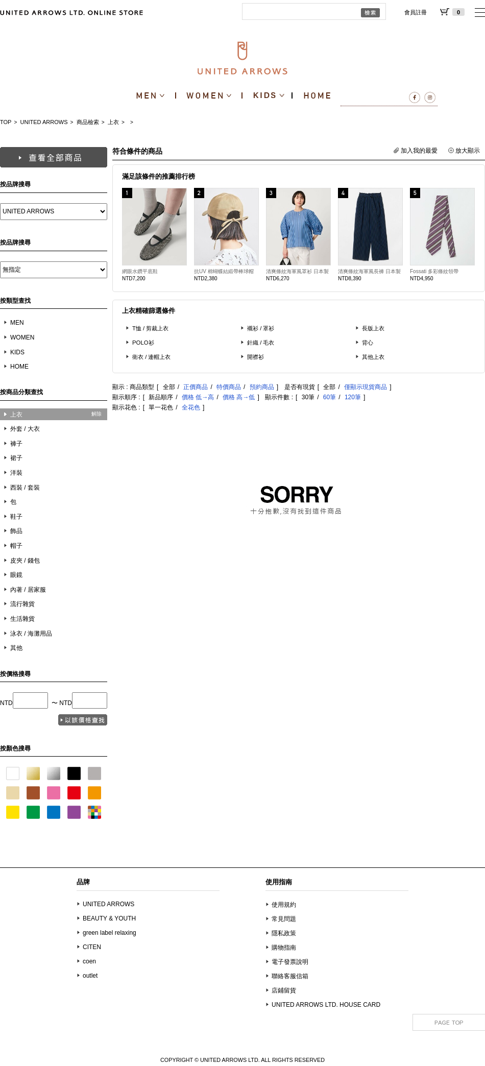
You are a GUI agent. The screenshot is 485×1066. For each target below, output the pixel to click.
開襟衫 (255, 357)
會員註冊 (415, 12)
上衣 (113, 122)
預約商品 (262, 387)
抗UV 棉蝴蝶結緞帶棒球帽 (224, 271)
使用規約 (284, 904)
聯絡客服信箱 (290, 976)
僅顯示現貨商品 (365, 387)
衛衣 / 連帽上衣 (151, 357)
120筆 (353, 397)
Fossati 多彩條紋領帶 (434, 271)
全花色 (191, 407)
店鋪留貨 (284, 990)
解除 (96, 414)
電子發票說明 (290, 961)
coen (89, 961)
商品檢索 (88, 122)
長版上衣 (373, 328)
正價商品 (195, 387)
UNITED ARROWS (44, 122)
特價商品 (228, 387)
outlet (90, 975)
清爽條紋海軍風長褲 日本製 (369, 271)
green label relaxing (109, 932)
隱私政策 (284, 933)
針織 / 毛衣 (261, 343)
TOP (5, 122)
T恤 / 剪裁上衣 (150, 328)
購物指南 (284, 947)
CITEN (92, 947)
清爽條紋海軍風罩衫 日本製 (297, 271)
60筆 (329, 397)
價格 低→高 (198, 397)
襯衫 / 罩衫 (261, 328)
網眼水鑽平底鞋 (140, 271)
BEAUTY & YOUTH (109, 918)
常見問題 (284, 919)
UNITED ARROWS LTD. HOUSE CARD (326, 1004)
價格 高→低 (239, 397)
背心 (367, 343)
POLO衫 (143, 343)
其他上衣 (373, 357)
